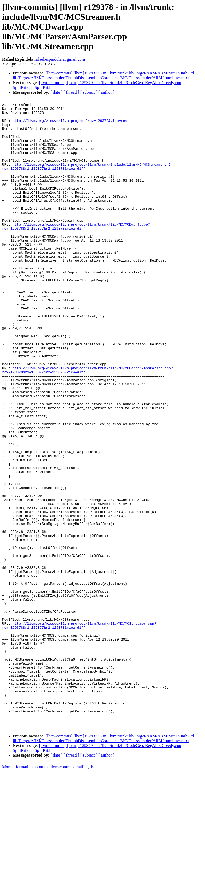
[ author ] (106, 92)
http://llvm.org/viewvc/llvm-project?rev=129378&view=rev (70, 124)
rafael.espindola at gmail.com (59, 59)
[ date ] (56, 92)
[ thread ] (71, 92)
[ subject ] (88, 92)
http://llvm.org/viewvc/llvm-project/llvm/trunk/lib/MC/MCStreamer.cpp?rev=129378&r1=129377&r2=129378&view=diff (79, 730)
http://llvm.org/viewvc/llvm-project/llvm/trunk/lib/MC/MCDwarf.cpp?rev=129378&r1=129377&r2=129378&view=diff (76, 251)
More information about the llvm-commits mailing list (48, 891)
